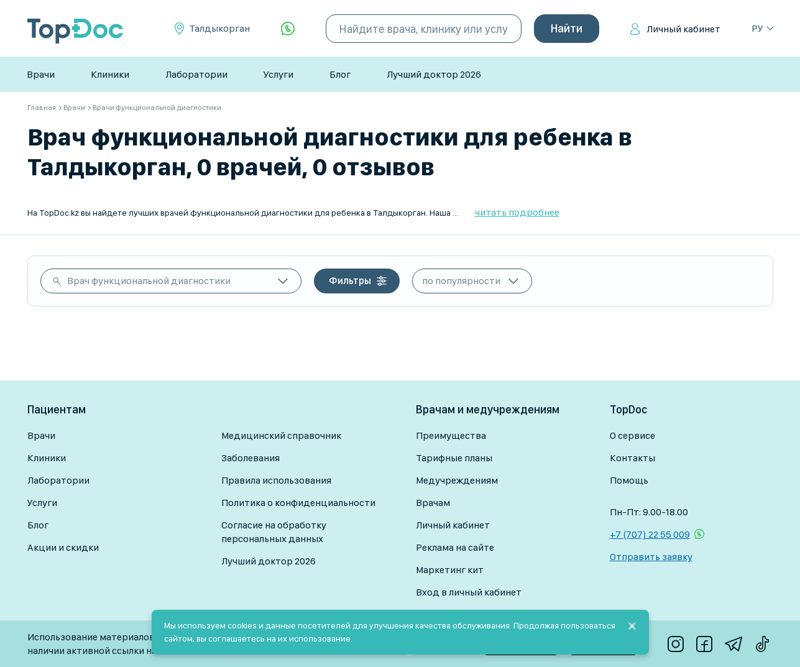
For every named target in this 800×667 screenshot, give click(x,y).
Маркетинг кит (450, 570)
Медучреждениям (457, 480)
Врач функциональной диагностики (149, 281)
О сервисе (632, 435)
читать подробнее (517, 212)
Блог (340, 74)
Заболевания (250, 458)
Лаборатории (196, 74)
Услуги (278, 74)
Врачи (41, 74)
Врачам (433, 502)
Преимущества (451, 435)
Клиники (110, 74)
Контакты (632, 458)
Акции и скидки (63, 547)
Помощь (629, 480)
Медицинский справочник (281, 435)
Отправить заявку (651, 557)
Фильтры (350, 281)
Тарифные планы (454, 458)
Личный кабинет (683, 29)
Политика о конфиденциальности (298, 502)
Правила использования (276, 480)
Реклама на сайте (455, 547)
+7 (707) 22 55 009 (650, 534)
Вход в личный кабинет (469, 592)
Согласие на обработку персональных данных (273, 532)
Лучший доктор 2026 (434, 74)
